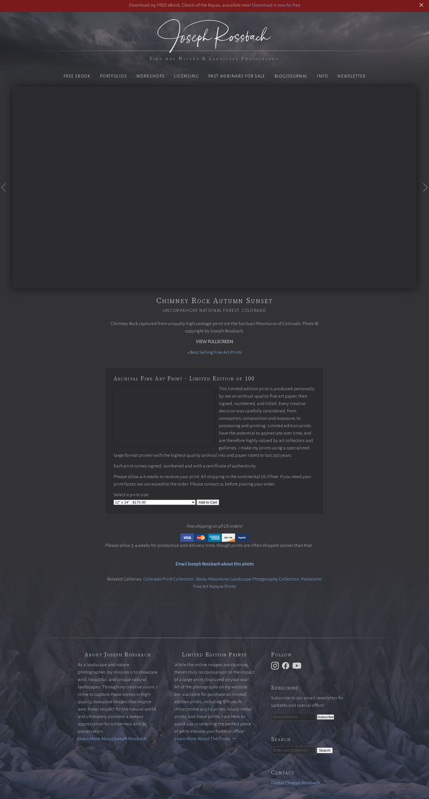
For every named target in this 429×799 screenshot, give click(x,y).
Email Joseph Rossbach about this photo (214, 564)
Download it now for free (276, 5)
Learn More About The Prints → (205, 738)
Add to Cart (208, 502)
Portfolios (113, 76)
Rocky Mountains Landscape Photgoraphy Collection (247, 579)
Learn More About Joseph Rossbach (112, 738)
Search (325, 750)
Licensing (186, 76)
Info (322, 76)
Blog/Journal (291, 76)
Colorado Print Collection (168, 579)
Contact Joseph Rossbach (295, 782)
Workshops (150, 76)
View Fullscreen (214, 341)
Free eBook (77, 76)
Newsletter (351, 76)
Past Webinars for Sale (236, 76)
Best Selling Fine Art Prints (216, 352)
